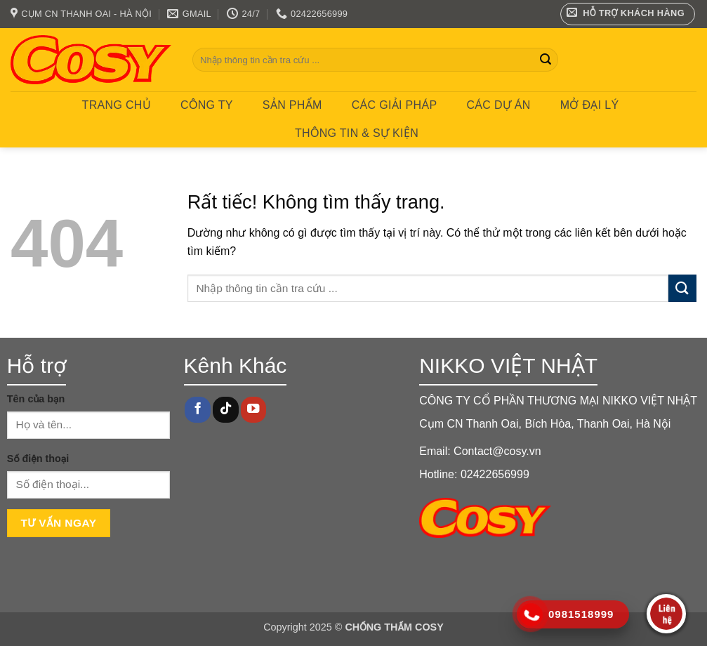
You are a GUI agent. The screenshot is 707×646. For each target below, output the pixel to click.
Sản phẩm (292, 105)
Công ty (206, 105)
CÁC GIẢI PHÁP (394, 105)
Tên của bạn (36, 398)
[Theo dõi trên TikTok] (225, 410)
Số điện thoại (38, 458)
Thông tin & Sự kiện (356, 133)
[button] (628, 14)
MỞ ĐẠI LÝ (589, 105)
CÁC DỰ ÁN (498, 105)
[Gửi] (545, 60)
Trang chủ (116, 105)
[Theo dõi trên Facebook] (197, 410)
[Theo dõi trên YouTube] (253, 410)
